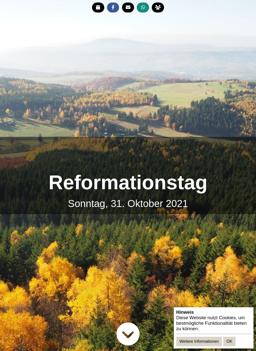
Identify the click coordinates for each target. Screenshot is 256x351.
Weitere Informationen (199, 341)
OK (229, 341)
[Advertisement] (128, 154)
